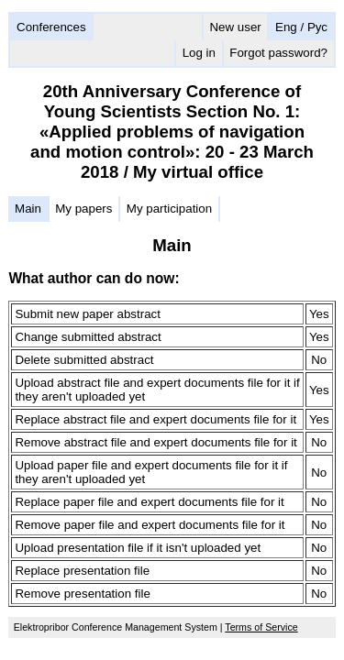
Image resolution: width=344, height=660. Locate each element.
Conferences (51, 27)
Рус (317, 27)
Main (28, 208)
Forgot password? (278, 53)
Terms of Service (261, 627)
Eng (286, 27)
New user (235, 27)
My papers (83, 208)
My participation (169, 208)
